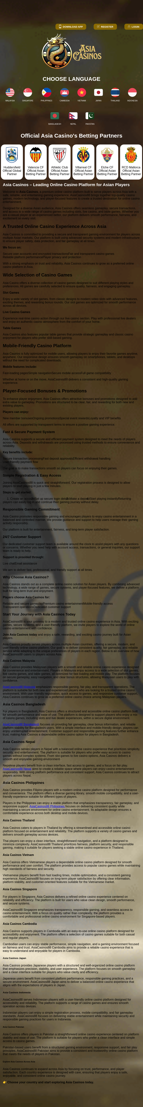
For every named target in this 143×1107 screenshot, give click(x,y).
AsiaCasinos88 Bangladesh (21, 724)
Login (133, 27)
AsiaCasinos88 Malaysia (19, 686)
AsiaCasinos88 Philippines (47, 806)
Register (105, 27)
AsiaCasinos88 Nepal (17, 768)
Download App (70, 27)
